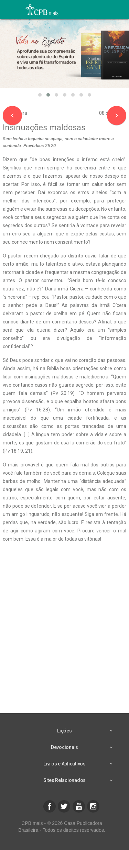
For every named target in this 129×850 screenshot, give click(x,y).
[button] (40, 94)
